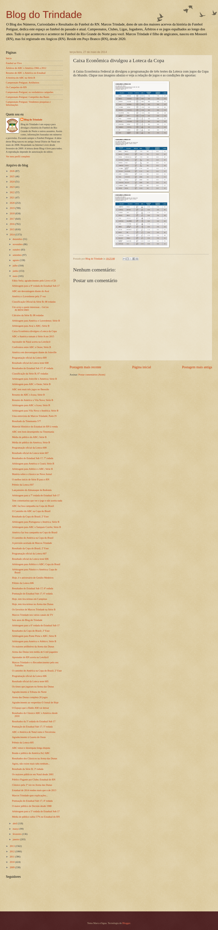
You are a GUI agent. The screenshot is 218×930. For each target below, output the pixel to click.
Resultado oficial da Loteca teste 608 (30, 363)
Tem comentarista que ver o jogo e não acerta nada (37, 500)
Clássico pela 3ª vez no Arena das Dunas (32, 785)
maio (15, 276)
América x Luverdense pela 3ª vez (29, 296)
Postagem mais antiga (197, 367)
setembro (17, 255)
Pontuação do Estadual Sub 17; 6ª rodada (32, 593)
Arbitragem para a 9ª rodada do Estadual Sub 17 (36, 285)
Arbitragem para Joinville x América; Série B (34, 378)
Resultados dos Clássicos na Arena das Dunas (34, 758)
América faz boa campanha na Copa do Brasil (34, 532)
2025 (12, 176)
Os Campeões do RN (16, 87)
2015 (12, 229)
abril (15, 823)
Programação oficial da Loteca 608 (29, 447)
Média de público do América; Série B (31, 442)
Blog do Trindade (44, 14)
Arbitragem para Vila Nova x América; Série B (35, 410)
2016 (12, 224)
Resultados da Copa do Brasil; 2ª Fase (31, 630)
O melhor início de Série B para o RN (30, 479)
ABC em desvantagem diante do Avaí (30, 291)
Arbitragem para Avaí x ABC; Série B (30, 326)
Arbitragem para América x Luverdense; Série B (36, 320)
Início (9, 58)
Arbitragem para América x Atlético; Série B (34, 641)
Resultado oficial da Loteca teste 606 (30, 559)
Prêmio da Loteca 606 (23, 583)
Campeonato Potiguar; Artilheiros (22, 82)
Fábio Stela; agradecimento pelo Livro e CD (34, 280)
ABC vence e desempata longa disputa (31, 748)
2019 (12, 208)
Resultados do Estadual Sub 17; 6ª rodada (32, 588)
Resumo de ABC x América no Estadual (25, 73)
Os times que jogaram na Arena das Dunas (33, 686)
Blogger (126, 923)
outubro (17, 249)
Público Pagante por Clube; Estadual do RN (33, 779)
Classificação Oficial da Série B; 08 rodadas (34, 301)
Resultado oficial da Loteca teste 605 (30, 681)
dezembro (18, 239)
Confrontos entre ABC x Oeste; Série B (31, 347)
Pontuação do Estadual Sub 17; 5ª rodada (32, 726)
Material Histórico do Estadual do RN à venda (35, 426)
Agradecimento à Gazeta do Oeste (29, 737)
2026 (12, 171)
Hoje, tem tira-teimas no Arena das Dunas (32, 604)
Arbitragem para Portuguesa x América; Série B (35, 522)
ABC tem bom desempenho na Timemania (33, 431)
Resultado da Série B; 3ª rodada (27, 769)
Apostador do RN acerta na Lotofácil (30, 657)
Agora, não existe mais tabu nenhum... (31, 763)
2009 (12, 867)
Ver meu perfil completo (18, 156)
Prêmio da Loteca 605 (23, 742)
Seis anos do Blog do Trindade (27, 620)
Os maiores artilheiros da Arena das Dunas (33, 646)
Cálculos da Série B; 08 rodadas (28, 315)
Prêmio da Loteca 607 (23, 484)
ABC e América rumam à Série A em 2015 (33, 336)
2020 (12, 203)
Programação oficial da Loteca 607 (29, 553)
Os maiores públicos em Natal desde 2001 (33, 774)
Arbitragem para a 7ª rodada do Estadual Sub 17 (36, 495)
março (16, 828)
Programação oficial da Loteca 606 (29, 676)
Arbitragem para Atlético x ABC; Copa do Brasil (36, 564)
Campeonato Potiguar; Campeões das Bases (27, 97)
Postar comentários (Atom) (91, 374)
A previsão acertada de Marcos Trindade (32, 543)
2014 (12, 234)
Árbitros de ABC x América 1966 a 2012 (26, 68)
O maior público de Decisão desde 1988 (31, 806)
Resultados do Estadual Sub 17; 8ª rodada (32, 368)
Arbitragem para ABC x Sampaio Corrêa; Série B (36, 527)
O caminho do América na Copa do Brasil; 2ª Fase (37, 670)
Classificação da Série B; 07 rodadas (30, 373)
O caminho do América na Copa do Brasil (32, 537)
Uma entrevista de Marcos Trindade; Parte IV (34, 416)
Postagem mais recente (85, 367)
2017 (12, 218)
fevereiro (17, 834)
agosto (16, 260)
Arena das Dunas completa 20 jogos (30, 697)
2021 (12, 197)
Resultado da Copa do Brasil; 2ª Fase (30, 516)
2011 (12, 856)
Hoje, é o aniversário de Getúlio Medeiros (32, 577)
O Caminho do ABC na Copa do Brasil (31, 511)
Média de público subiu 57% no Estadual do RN (36, 816)
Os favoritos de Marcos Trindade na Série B (34, 609)
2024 (12, 181)
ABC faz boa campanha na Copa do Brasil (33, 506)
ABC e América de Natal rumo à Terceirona (33, 732)
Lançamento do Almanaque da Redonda (31, 490)
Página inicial (141, 367)
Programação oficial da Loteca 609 (29, 357)
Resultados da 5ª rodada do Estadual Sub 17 (34, 721)
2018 (12, 213)
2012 (12, 851)
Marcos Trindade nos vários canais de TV (32, 615)
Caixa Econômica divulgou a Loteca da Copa (34, 331)
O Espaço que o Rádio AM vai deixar (30, 708)
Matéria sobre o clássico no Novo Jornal (32, 474)
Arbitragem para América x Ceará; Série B (33, 463)
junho (16, 271)
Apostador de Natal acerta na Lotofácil (31, 341)
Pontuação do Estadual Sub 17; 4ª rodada (32, 800)
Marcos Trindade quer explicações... (30, 795)
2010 (12, 862)
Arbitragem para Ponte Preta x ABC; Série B (34, 636)
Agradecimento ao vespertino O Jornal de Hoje (35, 702)
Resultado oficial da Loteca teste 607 (30, 453)
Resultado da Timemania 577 (26, 421)
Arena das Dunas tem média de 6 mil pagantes (35, 652)
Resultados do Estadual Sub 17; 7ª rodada (32, 458)
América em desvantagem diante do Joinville (34, 352)
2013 (12, 846)
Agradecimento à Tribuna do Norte (29, 692)
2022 (12, 192)
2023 (12, 187)
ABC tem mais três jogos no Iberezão (30, 389)
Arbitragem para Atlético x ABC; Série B (32, 469)
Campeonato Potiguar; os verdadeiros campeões (29, 92)
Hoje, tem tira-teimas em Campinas (29, 599)
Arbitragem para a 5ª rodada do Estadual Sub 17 (36, 811)
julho (15, 265)
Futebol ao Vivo (14, 63)
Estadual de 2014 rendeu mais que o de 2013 (34, 790)
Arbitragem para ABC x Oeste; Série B (31, 384)
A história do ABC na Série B (20, 77)
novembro (18, 244)
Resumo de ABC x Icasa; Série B (28, 394)
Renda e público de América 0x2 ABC (31, 753)
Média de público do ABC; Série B (29, 437)
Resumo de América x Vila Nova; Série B (32, 400)
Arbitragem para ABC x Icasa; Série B (31, 405)
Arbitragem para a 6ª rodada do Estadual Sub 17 (36, 625)
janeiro (16, 839)
